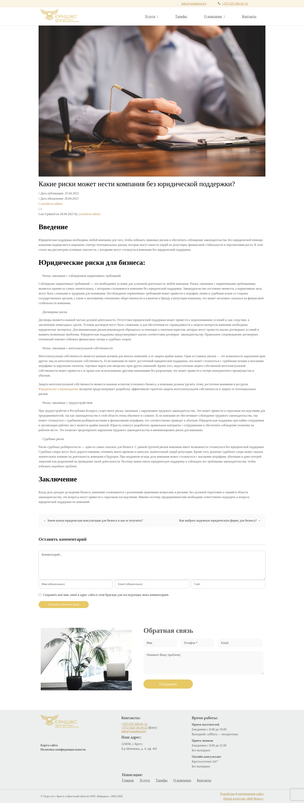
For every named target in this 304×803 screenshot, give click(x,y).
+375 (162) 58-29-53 (134, 727)
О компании (214, 16)
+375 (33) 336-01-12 (235, 3)
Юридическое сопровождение (58, 389)
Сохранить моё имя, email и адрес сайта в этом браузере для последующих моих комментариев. (106, 594)
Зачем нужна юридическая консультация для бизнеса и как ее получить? (93, 520)
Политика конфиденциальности (63, 749)
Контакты (249, 16)
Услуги (151, 16)
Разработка (227, 793)
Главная (128, 780)
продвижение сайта (250, 793)
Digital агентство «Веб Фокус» (243, 798)
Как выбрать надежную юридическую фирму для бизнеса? (220, 520)
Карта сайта (49, 745)
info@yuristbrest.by (193, 3)
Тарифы (181, 16)
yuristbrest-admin (51, 203)
